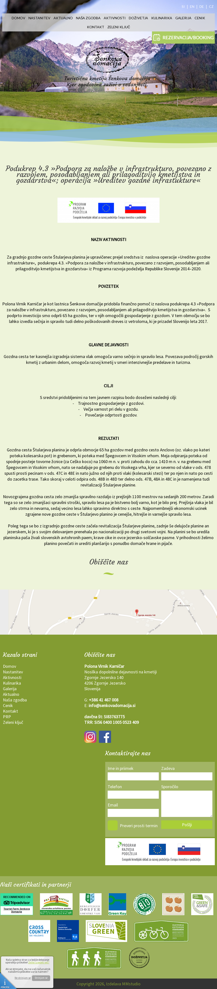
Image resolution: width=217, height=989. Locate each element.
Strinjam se (41, 977)
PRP (7, 716)
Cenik (200, 18)
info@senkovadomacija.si (112, 705)
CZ (211, 6)
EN (192, 6)
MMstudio (131, 984)
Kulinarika (161, 18)
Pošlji (187, 824)
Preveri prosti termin (139, 825)
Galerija (183, 18)
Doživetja (138, 18)
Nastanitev (39, 18)
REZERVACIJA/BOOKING (183, 37)
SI (183, 6)
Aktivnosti (115, 18)
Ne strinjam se (23, 978)
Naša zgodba (88, 18)
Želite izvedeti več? (38, 962)
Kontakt (95, 27)
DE (201, 6)
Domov (18, 18)
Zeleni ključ (118, 27)
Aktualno (63, 18)
